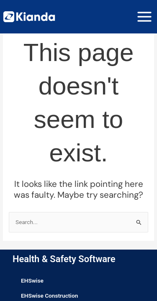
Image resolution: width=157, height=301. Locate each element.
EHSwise (32, 280)
